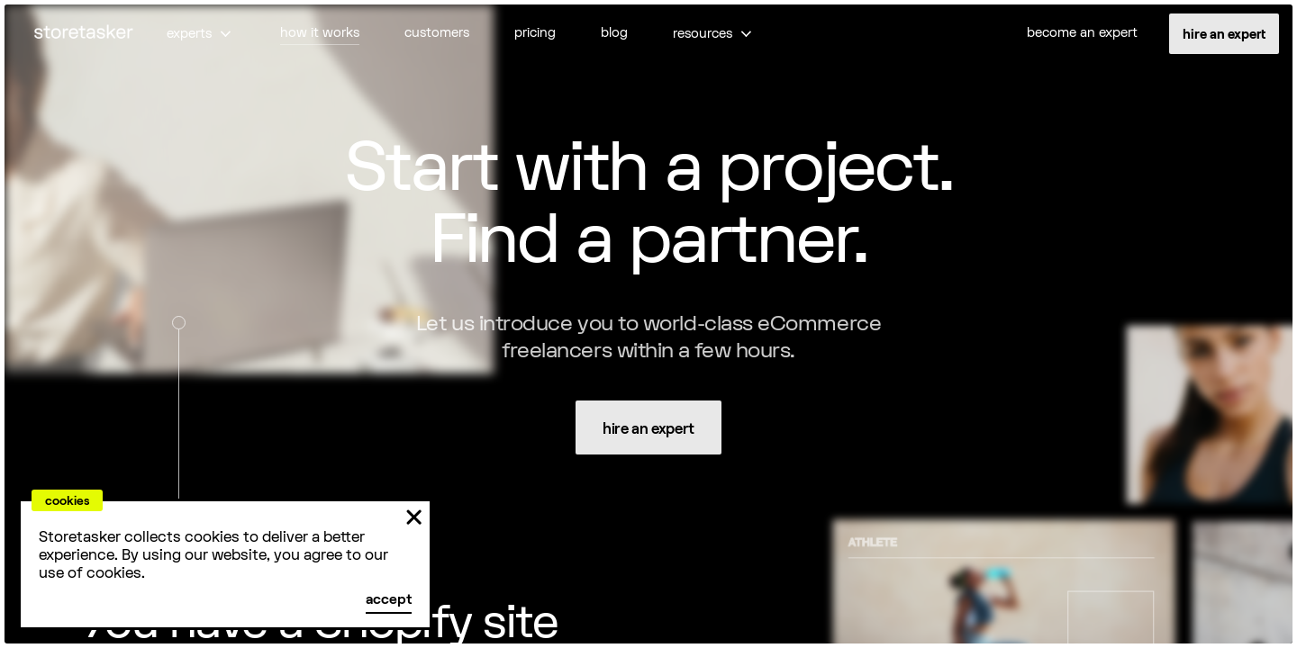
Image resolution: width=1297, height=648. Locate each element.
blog (614, 32)
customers (436, 32)
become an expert (1082, 32)
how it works (319, 32)
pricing (535, 32)
